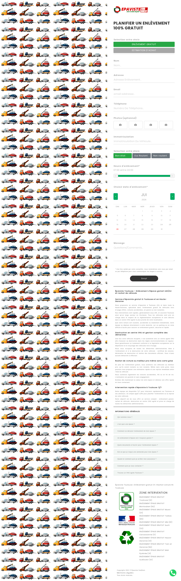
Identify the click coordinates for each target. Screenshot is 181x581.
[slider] (115, 176)
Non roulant (160, 155)
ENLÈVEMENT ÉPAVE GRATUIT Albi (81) (155, 522)
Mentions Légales (125, 573)
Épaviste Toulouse (124, 485)
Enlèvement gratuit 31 (144, 485)
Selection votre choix (127, 39)
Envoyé (144, 279)
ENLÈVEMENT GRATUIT (144, 44)
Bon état (120, 155)
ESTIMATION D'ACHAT (144, 50)
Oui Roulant (141, 155)
